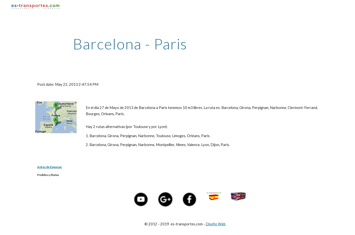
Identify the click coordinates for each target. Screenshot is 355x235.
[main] (130, 44)
